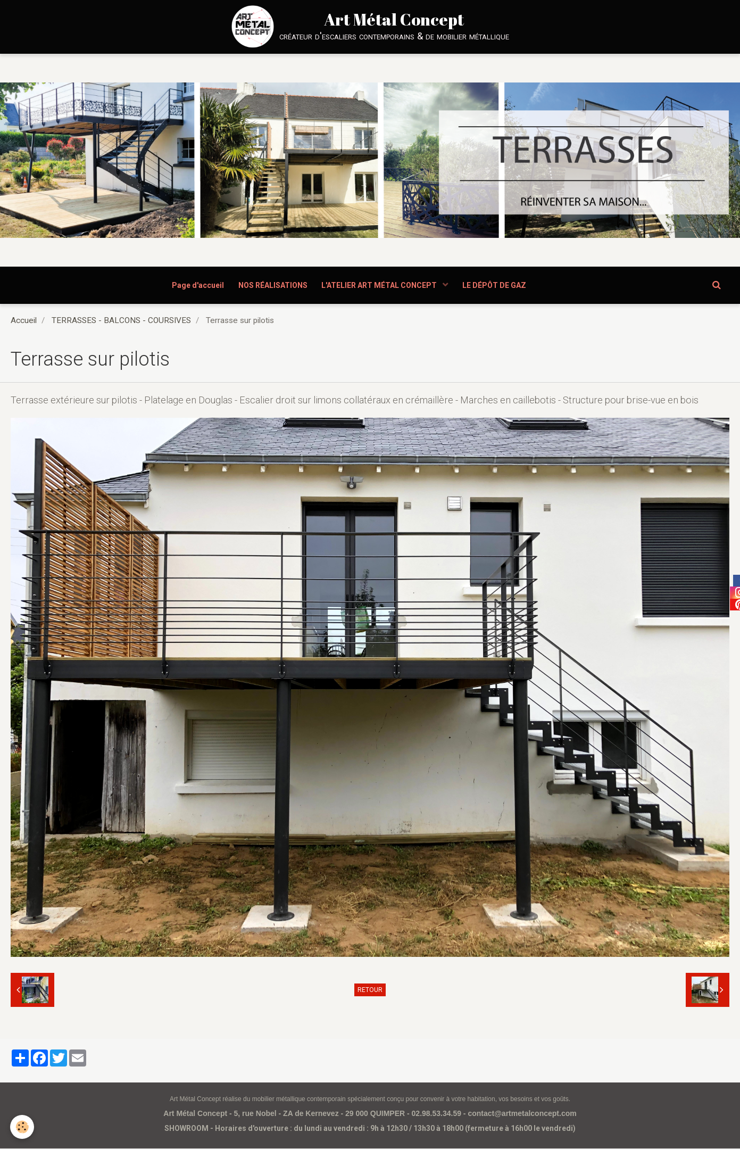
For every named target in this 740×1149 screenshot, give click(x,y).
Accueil (24, 321)
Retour (370, 990)
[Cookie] (23, 1127)
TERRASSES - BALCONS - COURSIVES (121, 321)
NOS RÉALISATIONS (271, 285)
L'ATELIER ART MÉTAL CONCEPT (380, 285)
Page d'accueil (195, 285)
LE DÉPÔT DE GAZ (497, 285)
